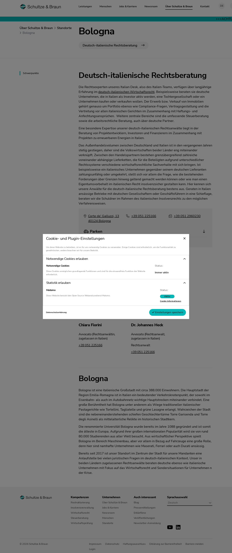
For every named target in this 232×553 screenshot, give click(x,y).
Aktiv (164, 296)
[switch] (163, 296)
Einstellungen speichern (164, 312)
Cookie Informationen (167, 301)
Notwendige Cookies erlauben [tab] (71, 259)
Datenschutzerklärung (60, 312)
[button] (116, 259)
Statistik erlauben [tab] (62, 283)
